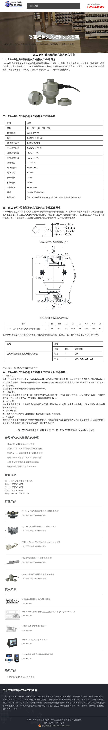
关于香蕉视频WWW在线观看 (20, 690)
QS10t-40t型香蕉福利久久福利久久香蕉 (39, 526)
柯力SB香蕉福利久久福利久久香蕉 (37, 558)
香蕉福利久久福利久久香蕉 (32, 44)
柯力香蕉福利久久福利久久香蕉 (60, 44)
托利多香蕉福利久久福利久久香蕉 (21, 466)
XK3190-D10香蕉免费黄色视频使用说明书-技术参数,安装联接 (48, 611)
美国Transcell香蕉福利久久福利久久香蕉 (25, 453)
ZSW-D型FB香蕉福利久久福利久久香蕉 (77, 430)
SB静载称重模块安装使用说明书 (36, 599)
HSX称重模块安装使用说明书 (34, 626)
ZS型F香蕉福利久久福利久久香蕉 (36, 430)
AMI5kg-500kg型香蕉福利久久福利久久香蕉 (41, 542)
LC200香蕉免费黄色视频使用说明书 (37, 654)
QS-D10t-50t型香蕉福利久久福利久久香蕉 (40, 511)
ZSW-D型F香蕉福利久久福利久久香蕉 (38, 574)
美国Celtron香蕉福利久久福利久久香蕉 (24, 457)
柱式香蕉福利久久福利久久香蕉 (20, 677)
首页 (16, 44)
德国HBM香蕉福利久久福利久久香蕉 (23, 462)
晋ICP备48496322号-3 (54, 722)
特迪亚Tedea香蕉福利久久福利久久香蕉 (24, 448)
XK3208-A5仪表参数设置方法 (34, 639)
